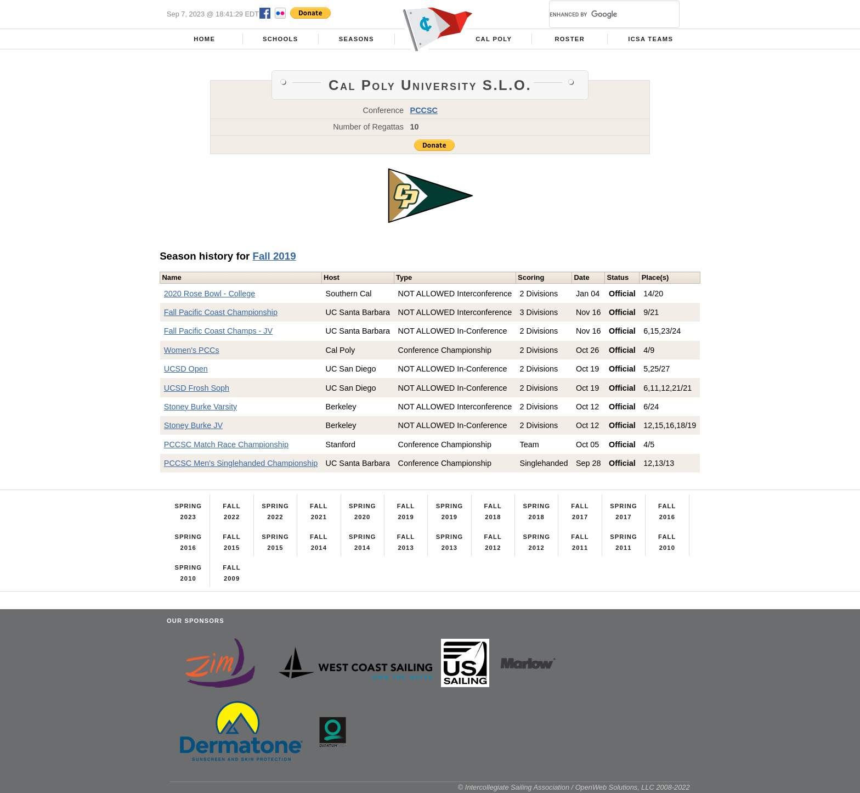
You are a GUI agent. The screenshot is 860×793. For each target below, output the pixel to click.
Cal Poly (494, 39)
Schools (280, 39)
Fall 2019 (274, 256)
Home (204, 39)
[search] (601, 14)
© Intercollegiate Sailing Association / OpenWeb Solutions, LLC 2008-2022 (574, 787)
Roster (570, 39)
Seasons (356, 39)
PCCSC (424, 110)
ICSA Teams (650, 39)
